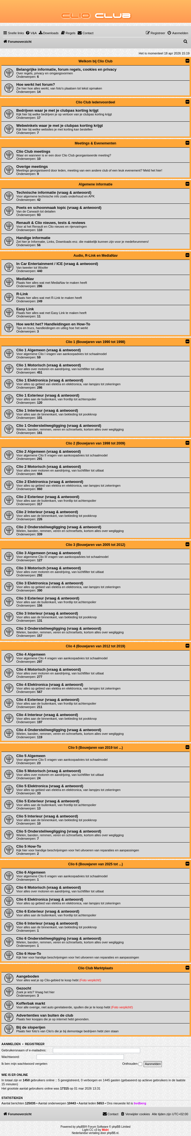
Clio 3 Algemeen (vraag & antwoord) (48, 553)
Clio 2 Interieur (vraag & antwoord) (47, 512)
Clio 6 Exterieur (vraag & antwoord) (47, 911)
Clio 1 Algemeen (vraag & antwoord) (48, 350)
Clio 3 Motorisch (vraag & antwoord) (48, 568)
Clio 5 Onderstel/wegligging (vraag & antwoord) (58, 831)
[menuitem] (31, 33)
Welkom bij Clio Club (95, 61)
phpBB (81, 1126)
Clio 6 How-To (28, 953)
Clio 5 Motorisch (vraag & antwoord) (48, 771)
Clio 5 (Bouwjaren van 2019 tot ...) (95, 748)
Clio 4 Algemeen (30, 654)
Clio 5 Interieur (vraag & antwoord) (47, 816)
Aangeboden (27, 976)
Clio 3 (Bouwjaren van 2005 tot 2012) (95, 545)
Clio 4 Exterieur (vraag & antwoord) (47, 699)
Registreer (34, 1044)
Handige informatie (33, 238)
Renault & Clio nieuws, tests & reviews (50, 223)
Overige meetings (32, 166)
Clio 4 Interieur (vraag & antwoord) (47, 715)
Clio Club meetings (33, 151)
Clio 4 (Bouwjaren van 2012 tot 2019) (95, 646)
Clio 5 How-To (28, 846)
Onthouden (132, 1064)
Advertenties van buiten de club (44, 1015)
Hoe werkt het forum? (35, 84)
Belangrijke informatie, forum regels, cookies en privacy (66, 69)
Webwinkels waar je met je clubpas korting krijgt (59, 125)
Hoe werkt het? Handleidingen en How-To (53, 324)
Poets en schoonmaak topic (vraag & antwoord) (58, 207)
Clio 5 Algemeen (30, 756)
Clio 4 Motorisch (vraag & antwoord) (48, 669)
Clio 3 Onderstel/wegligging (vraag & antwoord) (58, 628)
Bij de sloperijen (30, 1027)
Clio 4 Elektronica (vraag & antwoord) (49, 684)
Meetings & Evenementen (95, 143)
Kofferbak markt (30, 1003)
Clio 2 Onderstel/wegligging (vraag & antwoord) (58, 527)
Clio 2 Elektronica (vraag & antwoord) (49, 482)
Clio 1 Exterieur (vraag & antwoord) (47, 395)
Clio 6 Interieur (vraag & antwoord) (47, 923)
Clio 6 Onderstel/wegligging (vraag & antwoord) (58, 938)
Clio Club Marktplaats (95, 968)
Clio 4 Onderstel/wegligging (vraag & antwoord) (58, 730)
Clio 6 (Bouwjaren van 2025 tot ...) (95, 864)
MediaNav (25, 279)
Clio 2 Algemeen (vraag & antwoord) (48, 451)
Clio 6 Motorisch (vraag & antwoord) (48, 887)
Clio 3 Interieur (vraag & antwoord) (47, 613)
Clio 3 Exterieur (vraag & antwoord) (47, 598)
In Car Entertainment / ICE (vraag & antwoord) (57, 264)
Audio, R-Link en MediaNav (95, 256)
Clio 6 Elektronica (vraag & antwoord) (49, 899)
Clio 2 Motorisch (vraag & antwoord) (48, 466)
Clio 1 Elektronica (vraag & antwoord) (49, 380)
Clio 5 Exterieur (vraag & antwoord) (47, 801)
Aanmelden (11, 1044)
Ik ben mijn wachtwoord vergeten (24, 1063)
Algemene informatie (95, 184)
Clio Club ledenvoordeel (95, 102)
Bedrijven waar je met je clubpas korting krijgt (57, 110)
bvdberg (140, 1103)
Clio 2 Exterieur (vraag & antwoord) (47, 497)
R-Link (22, 294)
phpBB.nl (112, 1133)
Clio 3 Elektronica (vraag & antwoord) (49, 583)
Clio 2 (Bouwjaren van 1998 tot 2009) (95, 443)
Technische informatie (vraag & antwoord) (53, 192)
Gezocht (23, 988)
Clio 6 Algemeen (30, 872)
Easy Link (25, 309)
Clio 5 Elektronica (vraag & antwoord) (49, 786)
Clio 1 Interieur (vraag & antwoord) (47, 410)
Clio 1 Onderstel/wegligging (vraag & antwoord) (58, 425)
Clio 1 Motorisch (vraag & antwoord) (48, 365)
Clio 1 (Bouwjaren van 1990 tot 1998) (95, 342)
